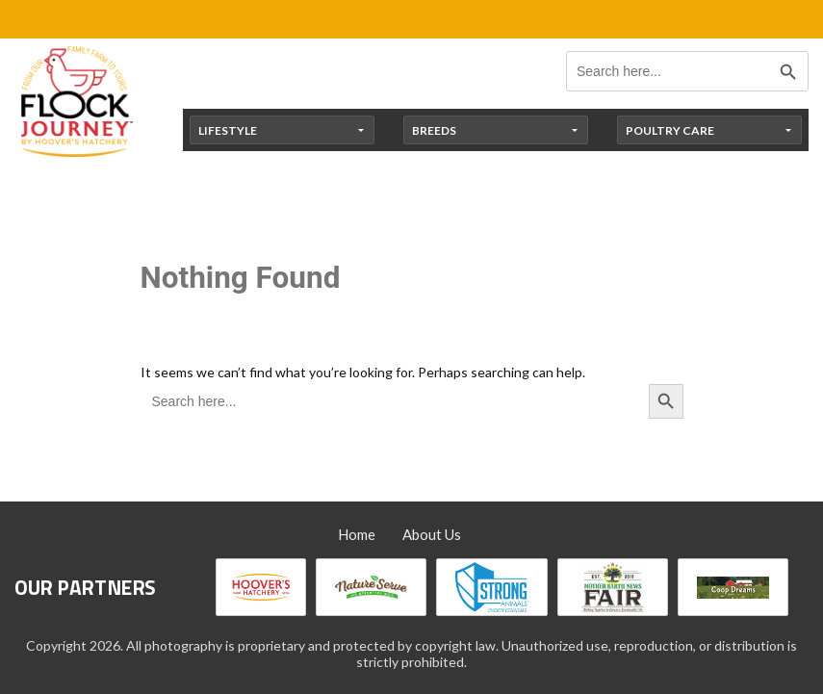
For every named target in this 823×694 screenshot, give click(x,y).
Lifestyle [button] (227, 130)
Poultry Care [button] (670, 130)
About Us (431, 534)
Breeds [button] (434, 130)
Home (356, 534)
